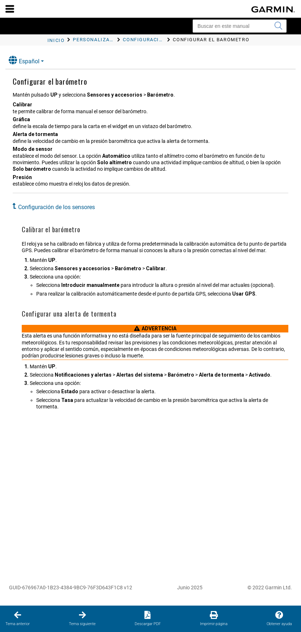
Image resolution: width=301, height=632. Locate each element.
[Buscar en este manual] (240, 26)
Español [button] (24, 60)
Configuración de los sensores (56, 207)
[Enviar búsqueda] (278, 26)
